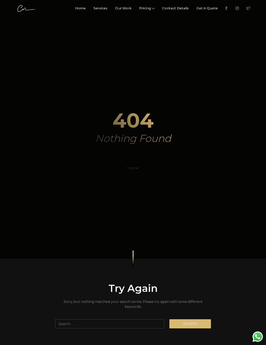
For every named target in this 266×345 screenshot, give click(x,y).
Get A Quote (211, 8)
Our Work (123, 8)
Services (98, 8)
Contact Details (178, 8)
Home (77, 8)
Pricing (147, 8)
